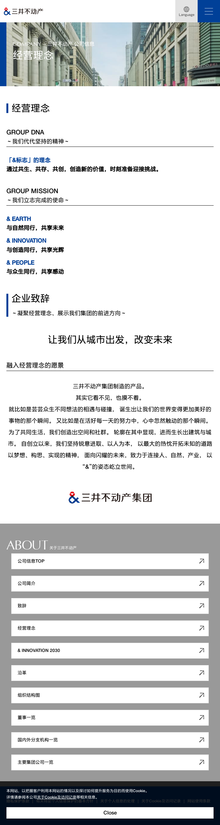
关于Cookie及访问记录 (56, 797)
